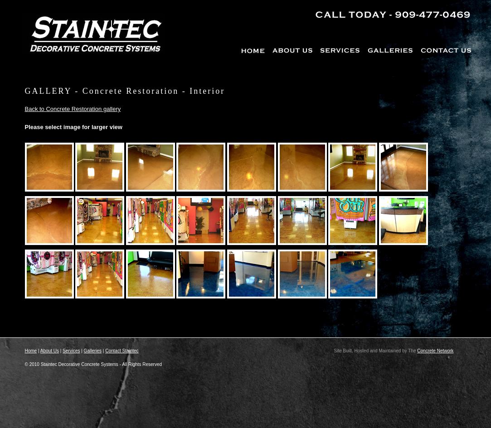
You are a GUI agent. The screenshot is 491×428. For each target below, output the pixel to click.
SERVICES (340, 49)
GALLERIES (390, 49)
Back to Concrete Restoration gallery (73, 109)
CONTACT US (445, 49)
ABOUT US (293, 49)
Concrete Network (435, 350)
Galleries (93, 350)
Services (71, 350)
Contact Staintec (121, 350)
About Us (49, 350)
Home (31, 350)
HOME (255, 49)
